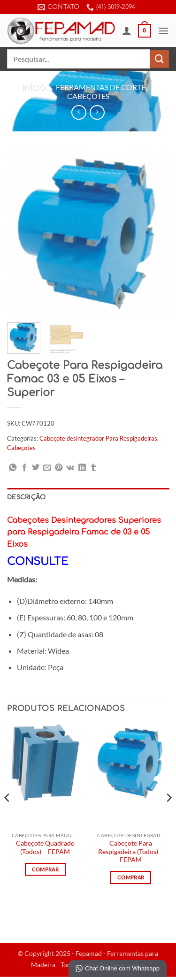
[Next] (168, 817)
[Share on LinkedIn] (82, 468)
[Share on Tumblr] (93, 468)
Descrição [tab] (26, 497)
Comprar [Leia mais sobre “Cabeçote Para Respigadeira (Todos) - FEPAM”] (130, 877)
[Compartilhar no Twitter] (35, 468)
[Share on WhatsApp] (12, 468)
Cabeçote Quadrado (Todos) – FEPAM (45, 847)
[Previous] (7, 817)
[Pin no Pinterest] (58, 468)
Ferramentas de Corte (100, 87)
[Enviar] (159, 59)
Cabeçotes (88, 96)
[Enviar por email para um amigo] (47, 468)
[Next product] (78, 112)
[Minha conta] (126, 30)
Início (34, 87)
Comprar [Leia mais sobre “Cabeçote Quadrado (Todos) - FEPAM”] (45, 869)
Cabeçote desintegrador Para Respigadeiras (98, 438)
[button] (144, 31)
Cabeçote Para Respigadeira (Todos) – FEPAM (130, 851)
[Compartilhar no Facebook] (24, 468)
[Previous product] (97, 112)
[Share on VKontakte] (70, 468)
